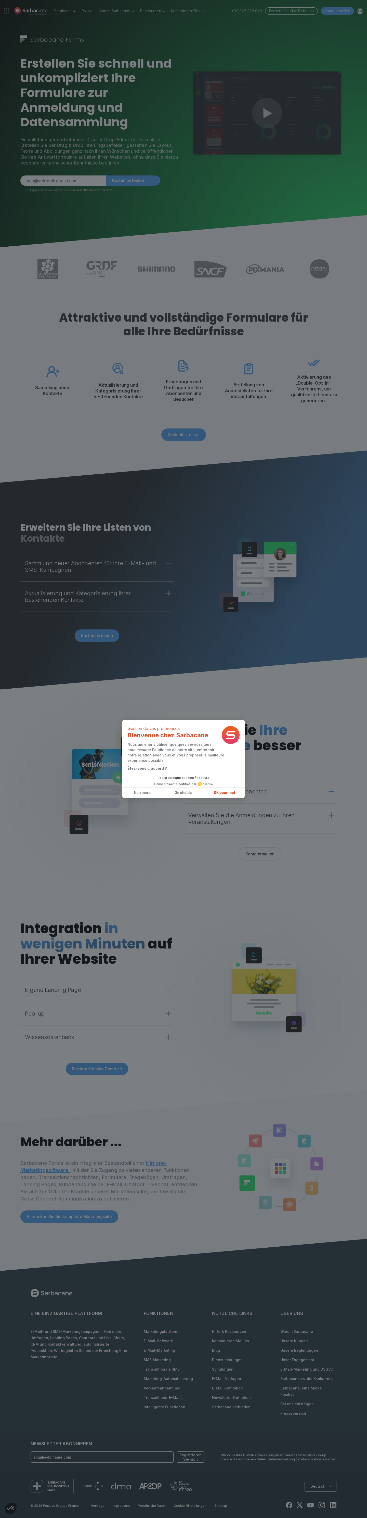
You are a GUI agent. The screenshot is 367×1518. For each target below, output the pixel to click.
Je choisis (183, 793)
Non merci (142, 793)
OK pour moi (224, 793)
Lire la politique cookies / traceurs (183, 778)
